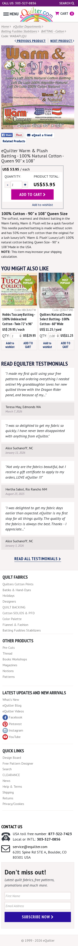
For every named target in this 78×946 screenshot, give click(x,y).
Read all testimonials (37, 558)
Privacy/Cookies (13, 804)
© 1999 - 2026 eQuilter (37, 940)
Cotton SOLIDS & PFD (18, 613)
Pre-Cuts (8, 647)
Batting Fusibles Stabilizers (19, 31)
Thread (7, 653)
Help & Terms (12, 786)
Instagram (12, 730)
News (6, 781)
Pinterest (12, 724)
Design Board (11, 757)
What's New (10, 699)
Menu (11, 14)
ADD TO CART (28, 345)
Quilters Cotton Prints (17, 584)
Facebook (12, 717)
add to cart (32, 194)
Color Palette (12, 619)
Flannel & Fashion (15, 625)
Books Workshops (14, 659)
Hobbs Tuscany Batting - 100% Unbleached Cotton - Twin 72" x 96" (18, 319)
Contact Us (11, 827)
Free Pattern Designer (17, 763)
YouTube (11, 737)
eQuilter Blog (11, 705)
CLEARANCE (11, 775)
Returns (7, 798)
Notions (8, 671)
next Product (62, 41)
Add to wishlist (42, 205)
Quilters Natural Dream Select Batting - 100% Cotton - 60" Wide (55, 319)
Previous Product (30, 41)
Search (66, 3)
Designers (9, 601)
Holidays (8, 595)
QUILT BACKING (13, 607)
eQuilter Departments (27, 26)
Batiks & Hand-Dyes (16, 590)
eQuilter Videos (13, 711)
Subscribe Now (38, 917)
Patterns (8, 677)
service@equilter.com (30, 846)
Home (5, 26)
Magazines (9, 665)
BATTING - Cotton (52, 31)
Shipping (8, 792)
